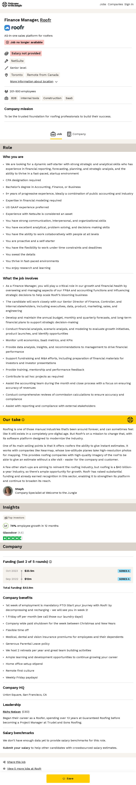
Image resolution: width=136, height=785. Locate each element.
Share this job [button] (14, 762)
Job (56, 134)
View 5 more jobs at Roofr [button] (22, 768)
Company (76, 134)
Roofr (45, 20)
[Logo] (12, 4)
